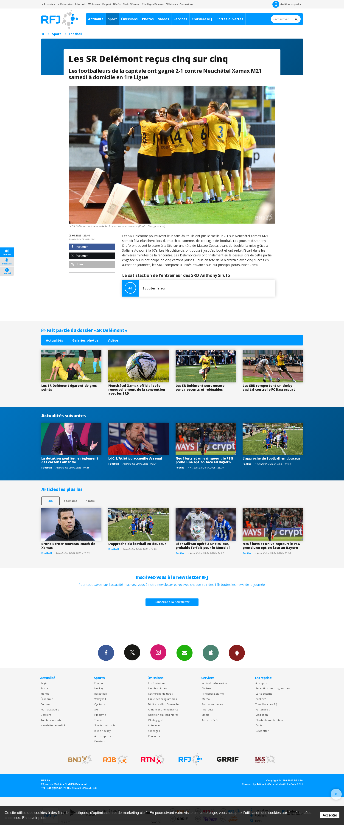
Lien (77, 264)
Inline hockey (102, 730)
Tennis (98, 719)
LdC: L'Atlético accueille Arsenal (135, 458)
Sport (112, 19)
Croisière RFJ (202, 19)
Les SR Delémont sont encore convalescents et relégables (200, 387)
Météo (206, 698)
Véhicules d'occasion (214, 683)
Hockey (98, 688)
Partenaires (262, 709)
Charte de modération (269, 719)
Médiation (261, 714)
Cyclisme (99, 704)
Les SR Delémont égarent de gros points (69, 387)
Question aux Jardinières (163, 714)
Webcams (94, 4)
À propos (260, 683)
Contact (260, 725)
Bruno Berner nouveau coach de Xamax (68, 546)
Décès (116, 4)
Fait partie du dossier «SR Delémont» (84, 330)
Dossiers (46, 714)
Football (75, 34)
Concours (154, 736)
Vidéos (163, 19)
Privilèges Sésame (153, 4)
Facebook (106, 652)
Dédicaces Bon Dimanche (163, 704)
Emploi (106, 4)
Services (180, 19)
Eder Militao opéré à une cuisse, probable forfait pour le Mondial (203, 546)
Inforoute (80, 4)
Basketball (100, 693)
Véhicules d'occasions (179, 4)
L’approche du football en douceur (271, 458)
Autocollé (154, 725)
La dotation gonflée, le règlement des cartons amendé (69, 460)
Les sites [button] (48, 4)
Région (45, 683)
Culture (45, 704)
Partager (79, 246)
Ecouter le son (144, 288)
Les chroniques (157, 688)
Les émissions (156, 683)
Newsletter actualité (53, 725)
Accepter (330, 815)
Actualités (54, 340)
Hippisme (100, 714)
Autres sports (102, 736)
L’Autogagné (155, 719)
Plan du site (90, 788)
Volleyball (100, 698)
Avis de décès (210, 719)
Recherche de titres (160, 693)
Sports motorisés (104, 725)
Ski (96, 709)
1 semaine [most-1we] (70, 500)
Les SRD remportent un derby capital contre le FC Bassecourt (269, 387)
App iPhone (211, 652)
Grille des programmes (162, 698)
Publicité (260, 698)
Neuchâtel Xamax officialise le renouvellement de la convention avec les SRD (136, 389)
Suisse (44, 688)
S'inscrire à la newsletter (172, 602)
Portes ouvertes (229, 19)
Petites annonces (212, 704)
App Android (237, 652)
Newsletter (262, 730)
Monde (45, 693)
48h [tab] (50, 500)
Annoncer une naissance (163, 709)
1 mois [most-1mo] (90, 500)
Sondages (154, 730)
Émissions (129, 19)
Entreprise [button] (65, 4)
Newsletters (184, 652)
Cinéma (206, 688)
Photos (148, 19)
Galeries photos (85, 340)
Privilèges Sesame (213, 693)
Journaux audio (50, 709)
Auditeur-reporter (286, 4)
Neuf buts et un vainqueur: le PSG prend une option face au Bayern (204, 460)
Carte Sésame (131, 4)
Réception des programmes (272, 688)
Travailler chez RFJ (266, 704)
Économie (47, 698)
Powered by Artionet (254, 784)
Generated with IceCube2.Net (285, 784)
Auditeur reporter (52, 719)
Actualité (95, 19)
